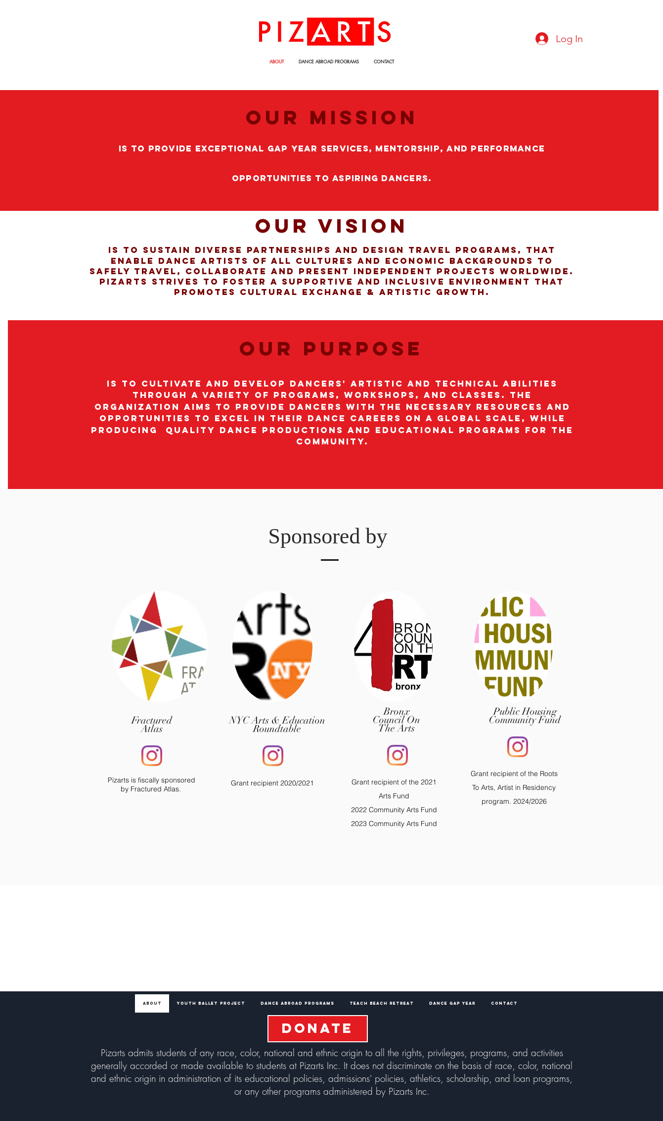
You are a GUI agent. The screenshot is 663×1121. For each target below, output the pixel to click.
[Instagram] (151, 755)
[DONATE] (317, 1028)
